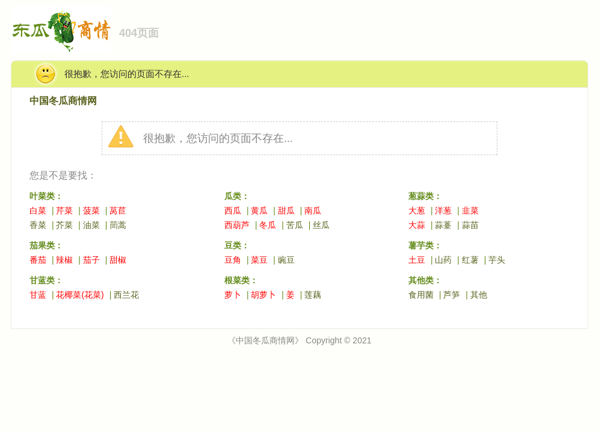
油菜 (91, 225)
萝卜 (232, 294)
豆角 (232, 260)
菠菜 (91, 210)
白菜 (37, 210)
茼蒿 (117, 225)
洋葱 (443, 210)
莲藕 (312, 294)
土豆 (416, 260)
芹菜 (64, 210)
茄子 (91, 260)
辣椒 (64, 260)
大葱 (416, 210)
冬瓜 (267, 225)
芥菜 (64, 225)
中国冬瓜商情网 (63, 101)
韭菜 (470, 210)
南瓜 (312, 210)
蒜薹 (443, 225)
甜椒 (117, 260)
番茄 (37, 260)
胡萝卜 (263, 294)
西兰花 (126, 294)
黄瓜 (259, 210)
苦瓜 (294, 225)
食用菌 (421, 294)
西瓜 (232, 210)
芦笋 (451, 294)
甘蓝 (37, 294)
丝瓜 (321, 225)
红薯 (470, 260)
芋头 (496, 260)
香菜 (37, 225)
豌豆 (286, 260)
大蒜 (416, 225)
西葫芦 (237, 225)
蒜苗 (470, 225)
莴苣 (117, 210)
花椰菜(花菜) (79, 294)
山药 (443, 260)
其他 (478, 294)
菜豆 (259, 260)
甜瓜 (286, 210)
